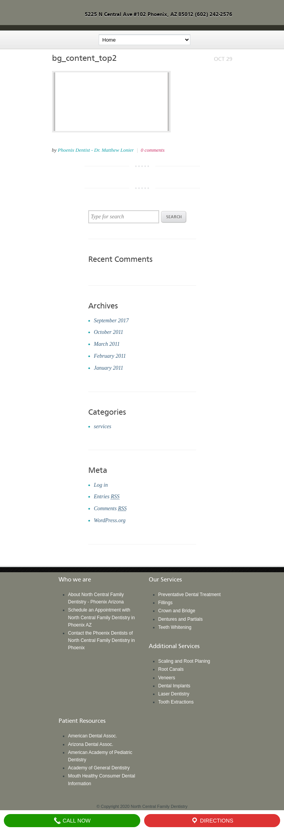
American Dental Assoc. (92, 736)
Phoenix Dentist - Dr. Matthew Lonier (96, 150)
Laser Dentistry (174, 694)
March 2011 (107, 344)
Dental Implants (174, 686)
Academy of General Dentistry (99, 768)
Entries (107, 496)
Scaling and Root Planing (184, 661)
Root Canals (171, 669)
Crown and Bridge (176, 610)
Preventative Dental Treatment (189, 594)
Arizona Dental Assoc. (90, 744)
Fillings (165, 602)
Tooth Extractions (176, 702)
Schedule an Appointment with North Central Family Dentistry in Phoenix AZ (101, 617)
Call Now (72, 820)
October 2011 (108, 332)
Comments (110, 508)
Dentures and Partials (180, 619)
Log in (101, 485)
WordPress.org (110, 520)
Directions (212, 820)
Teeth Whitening (175, 627)
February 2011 (110, 356)
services (102, 426)
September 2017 (111, 320)
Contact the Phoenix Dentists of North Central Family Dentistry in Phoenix (101, 640)
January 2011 (108, 368)
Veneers (166, 677)
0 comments (153, 150)
